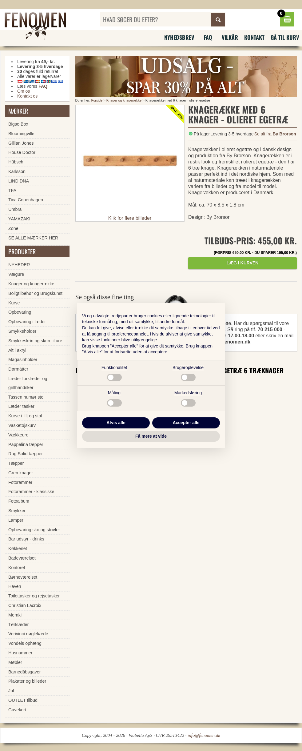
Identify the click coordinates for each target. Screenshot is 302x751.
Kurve (14, 302)
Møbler (15, 662)
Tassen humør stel (26, 397)
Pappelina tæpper (25, 444)
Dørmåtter (18, 369)
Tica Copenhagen (25, 199)
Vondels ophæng (25, 643)
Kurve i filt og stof (25, 415)
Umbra (15, 209)
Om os (23, 91)
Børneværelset (22, 577)
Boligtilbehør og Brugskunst (35, 293)
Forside (97, 100)
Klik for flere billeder (130, 218)
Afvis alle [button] (115, 422)
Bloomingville (21, 133)
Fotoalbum (18, 501)
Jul (11, 690)
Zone (13, 228)
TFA (12, 190)
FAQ (208, 37)
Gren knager (20, 472)
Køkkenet (17, 548)
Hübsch (15, 161)
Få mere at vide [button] (151, 436)
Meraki (15, 614)
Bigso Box (18, 124)
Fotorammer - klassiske (31, 491)
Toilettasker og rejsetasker (34, 595)
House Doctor (21, 152)
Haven (14, 586)
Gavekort (17, 709)
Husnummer (20, 652)
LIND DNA (18, 181)
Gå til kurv (285, 37)
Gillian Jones (21, 143)
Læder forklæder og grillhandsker (27, 383)
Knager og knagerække (123, 100)
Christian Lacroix (24, 605)
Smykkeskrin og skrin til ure (35, 340)
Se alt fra (275, 133)
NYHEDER (19, 264)
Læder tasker (21, 406)
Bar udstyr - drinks (26, 538)
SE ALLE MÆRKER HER (33, 237)
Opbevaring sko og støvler (34, 529)
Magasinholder (22, 359)
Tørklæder (18, 624)
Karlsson (17, 171)
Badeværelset (22, 558)
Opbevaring (19, 312)
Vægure (16, 274)
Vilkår (230, 37)
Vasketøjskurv (22, 425)
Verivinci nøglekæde (28, 633)
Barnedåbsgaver (24, 671)
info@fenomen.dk (229, 341)
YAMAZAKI (19, 218)
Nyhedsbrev (179, 37)
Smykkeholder (22, 331)
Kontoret (16, 567)
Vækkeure (18, 434)
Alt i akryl (17, 350)
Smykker (17, 510)
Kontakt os (27, 96)
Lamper (15, 520)
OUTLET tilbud (23, 700)
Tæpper (16, 463)
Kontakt (254, 37)
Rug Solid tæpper (25, 453)
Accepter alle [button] (186, 422)
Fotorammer (20, 482)
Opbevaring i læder (27, 321)
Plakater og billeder (27, 681)
